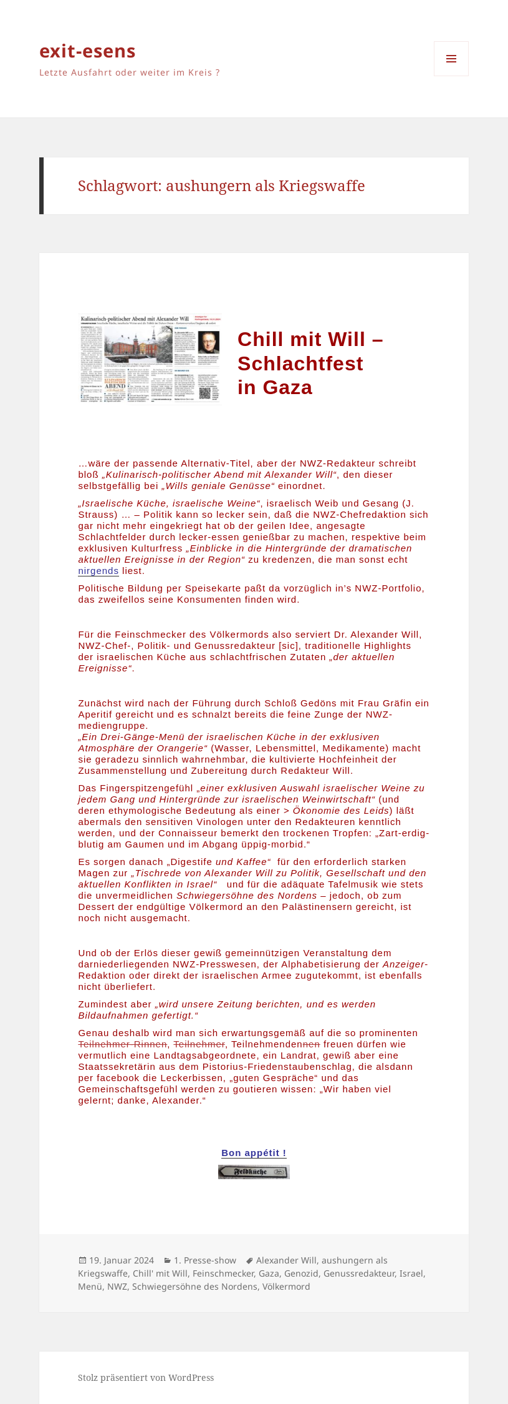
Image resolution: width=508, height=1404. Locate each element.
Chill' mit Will (160, 1273)
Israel (411, 1273)
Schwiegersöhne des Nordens (194, 1286)
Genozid (301, 1273)
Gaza (269, 1273)
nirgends (98, 570)
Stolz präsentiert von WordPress (146, 1377)
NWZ (117, 1286)
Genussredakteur (359, 1273)
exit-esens (87, 50)
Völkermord (286, 1286)
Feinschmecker (223, 1273)
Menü (90, 1286)
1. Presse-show (205, 1260)
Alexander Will (286, 1260)
